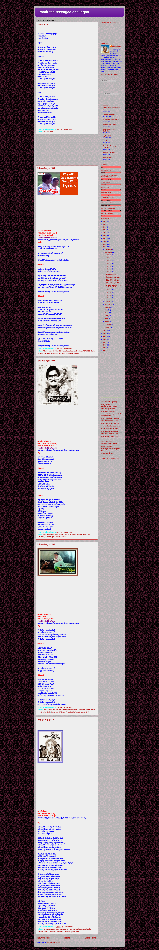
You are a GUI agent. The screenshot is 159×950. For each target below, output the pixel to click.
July (106, 310)
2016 (105, 235)
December (108, 249)
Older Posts (90, 938)
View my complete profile (109, 74)
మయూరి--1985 (43, 24)
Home (67, 938)
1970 (105, 350)
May (106, 316)
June (107, 313)
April (107, 318)
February (108, 324)
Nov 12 (109, 292)
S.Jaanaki (41, 537)
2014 (105, 241)
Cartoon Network (109, 114)
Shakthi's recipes (109, 152)
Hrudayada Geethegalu (111, 119)
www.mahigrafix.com (108, 409)
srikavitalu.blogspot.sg (109, 402)
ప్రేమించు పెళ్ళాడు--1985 (46, 168)
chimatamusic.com (107, 453)
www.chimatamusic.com (109, 421)
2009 (105, 336)
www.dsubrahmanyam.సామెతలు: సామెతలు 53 (111, 414)
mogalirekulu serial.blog (109, 428)
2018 (105, 230)
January (108, 327)
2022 (105, 221)
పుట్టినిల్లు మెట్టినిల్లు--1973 (47, 720)
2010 (105, 333)
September (109, 304)
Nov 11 (109, 295)
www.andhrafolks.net (108, 411)
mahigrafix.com (106, 446)
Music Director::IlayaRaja (81, 534)
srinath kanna (116, 46)
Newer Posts (43, 938)
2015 (105, 238)
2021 (105, 224)
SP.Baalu (62, 353)
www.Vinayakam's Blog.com (110, 418)
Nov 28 (109, 255)
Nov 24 (109, 266)
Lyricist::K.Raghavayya (64, 929)
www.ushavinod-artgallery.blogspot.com (109, 405)
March (107, 321)
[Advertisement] (67, 150)
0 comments (68, 129)
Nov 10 (109, 298)
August (107, 307)
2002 (105, 348)
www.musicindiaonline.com (110, 423)
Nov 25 (109, 263)
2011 (105, 331)
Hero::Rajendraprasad (69, 351)
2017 (105, 233)
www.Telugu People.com (109, 436)
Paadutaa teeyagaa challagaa (63, 12)
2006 (105, 345)
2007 (105, 342)
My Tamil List (107, 136)
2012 (105, 247)
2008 (105, 339)
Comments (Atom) (53, 942)
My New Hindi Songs (110, 124)
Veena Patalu (70, 712)
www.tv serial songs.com (109, 431)
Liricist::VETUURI (84, 351)
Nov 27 (109, 257)
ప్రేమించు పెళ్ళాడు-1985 (72, 353)
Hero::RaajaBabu (49, 929)
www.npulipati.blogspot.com (111, 426)
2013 (105, 244)
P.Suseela (54, 353)
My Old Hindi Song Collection (109, 130)
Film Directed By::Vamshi (52, 351)
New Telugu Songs (109, 141)
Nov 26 (109, 260)
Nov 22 (109, 272)
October (108, 301)
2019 (105, 227)
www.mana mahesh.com (109, 434)
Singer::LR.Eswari (50, 931)
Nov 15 (109, 289)
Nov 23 (109, 269)
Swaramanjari (107, 157)
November (108, 252)
